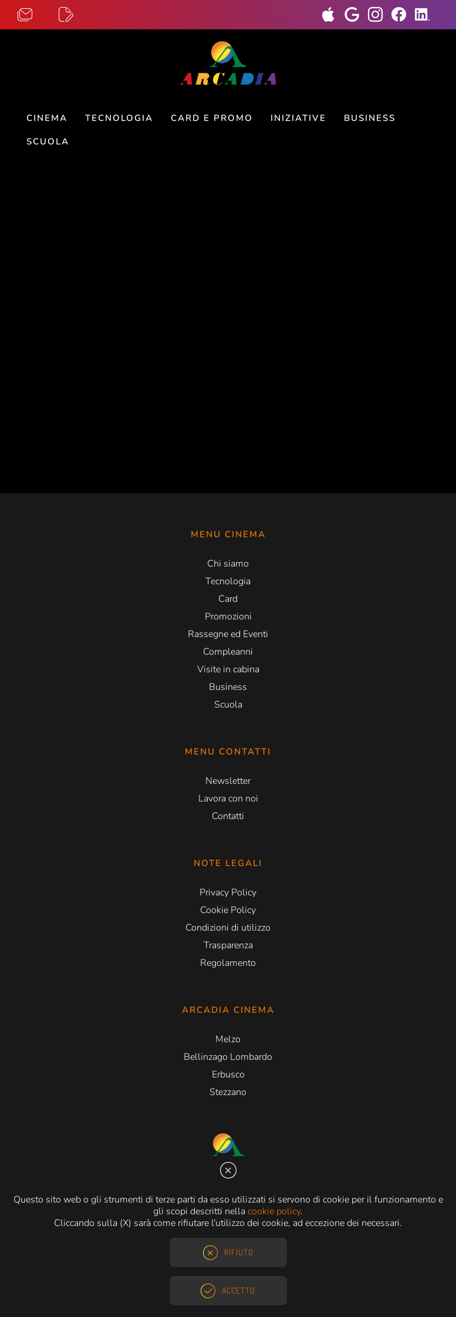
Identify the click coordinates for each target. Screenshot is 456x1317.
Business (370, 118)
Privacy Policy (228, 892)
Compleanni (228, 651)
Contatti (228, 816)
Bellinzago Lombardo (228, 1056)
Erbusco (228, 1074)
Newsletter (228, 780)
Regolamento (228, 962)
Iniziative (298, 118)
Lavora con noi (228, 798)
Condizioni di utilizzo (228, 927)
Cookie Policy (228, 910)
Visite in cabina (228, 669)
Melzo (228, 1039)
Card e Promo (212, 118)
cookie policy (274, 1211)
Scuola (47, 141)
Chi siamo (228, 563)
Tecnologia (119, 118)
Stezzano (228, 1092)
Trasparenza (228, 945)
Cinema (46, 118)
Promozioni (228, 616)
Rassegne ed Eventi (228, 634)
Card (228, 598)
